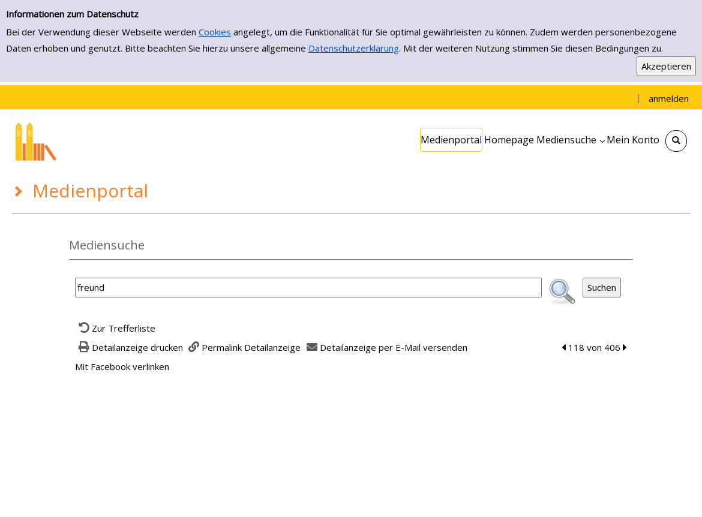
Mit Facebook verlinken (122, 366)
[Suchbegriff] (308, 287)
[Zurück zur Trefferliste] (115, 328)
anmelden (669, 98)
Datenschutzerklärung (353, 48)
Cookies (215, 32)
